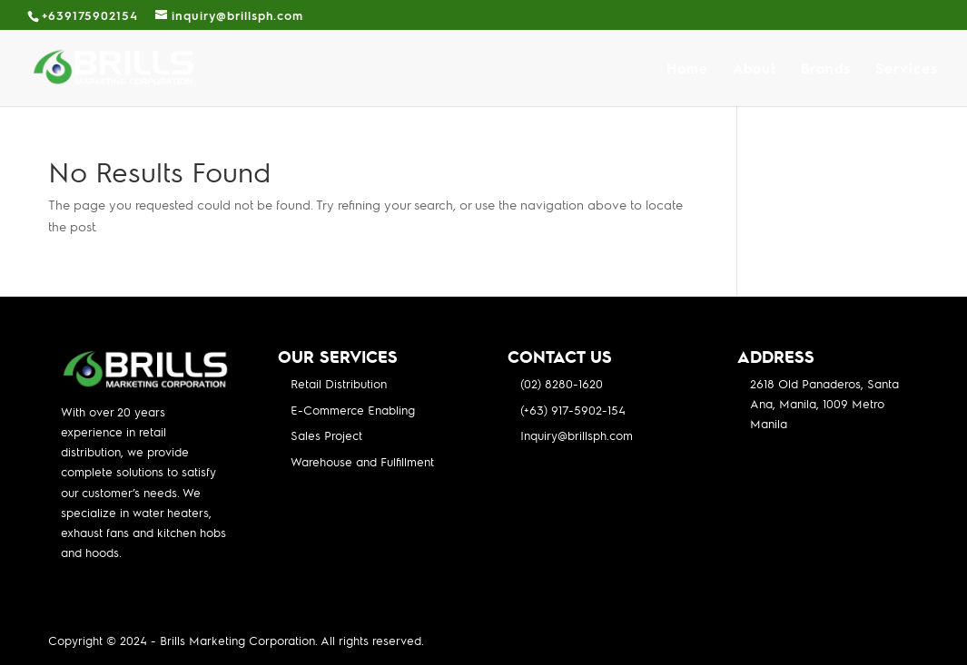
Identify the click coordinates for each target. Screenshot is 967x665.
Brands (826, 69)
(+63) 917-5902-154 (573, 409)
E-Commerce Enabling (353, 409)
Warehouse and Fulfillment (362, 461)
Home (687, 69)
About (754, 69)
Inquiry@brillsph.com (576, 435)
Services (906, 69)
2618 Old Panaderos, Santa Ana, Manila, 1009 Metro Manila (824, 403)
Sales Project (326, 435)
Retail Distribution (339, 383)
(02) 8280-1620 (561, 383)
